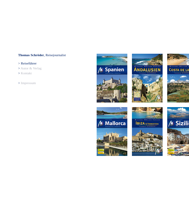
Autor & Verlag (31, 68)
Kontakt (26, 73)
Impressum (28, 83)
